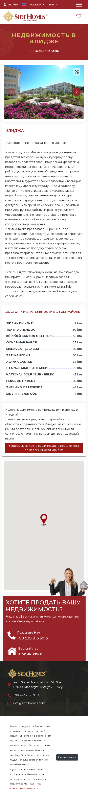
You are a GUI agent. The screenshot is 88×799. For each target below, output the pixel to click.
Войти (11, 4)
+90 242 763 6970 (26, 695)
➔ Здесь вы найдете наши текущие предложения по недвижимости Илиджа (44, 448)
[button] (77, 92)
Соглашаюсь (67, 757)
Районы (38, 50)
